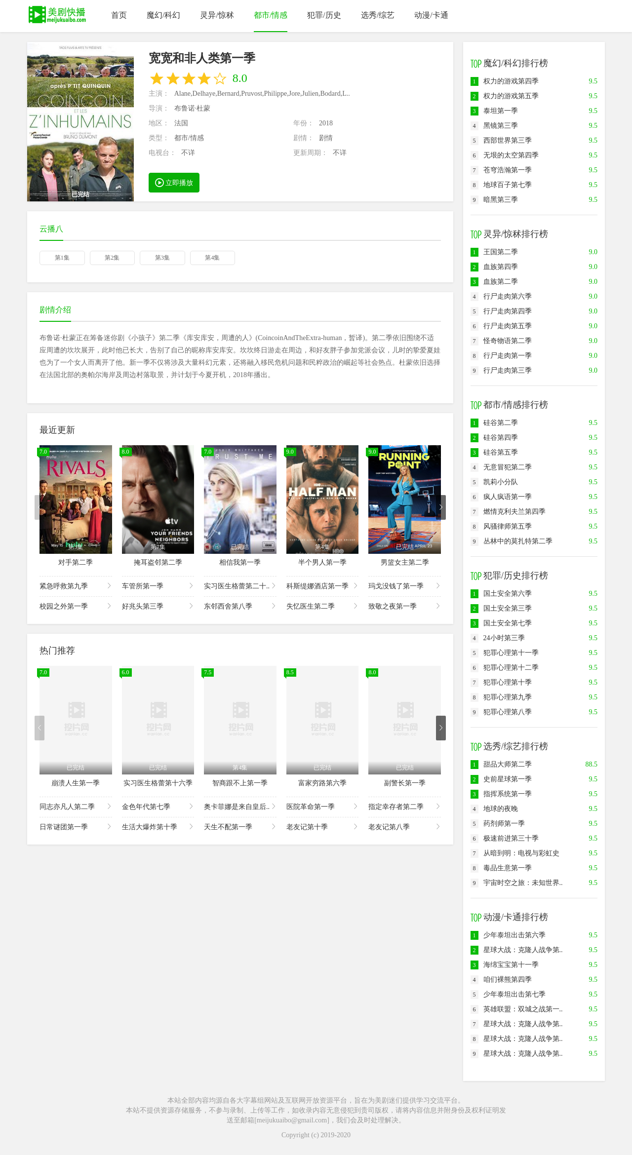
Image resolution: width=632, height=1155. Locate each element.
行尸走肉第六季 (501, 296)
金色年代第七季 (158, 806)
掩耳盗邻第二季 (158, 562)
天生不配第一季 (240, 826)
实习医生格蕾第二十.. (240, 585)
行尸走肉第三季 (501, 370)
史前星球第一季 (501, 779)
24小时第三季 (498, 638)
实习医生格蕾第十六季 (158, 783)
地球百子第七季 (501, 185)
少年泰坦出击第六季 (508, 935)
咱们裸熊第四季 (501, 979)
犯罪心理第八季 (501, 712)
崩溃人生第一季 (75, 783)
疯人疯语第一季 (501, 496)
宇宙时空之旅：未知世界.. (517, 882)
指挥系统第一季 (501, 794)
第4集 (212, 257)
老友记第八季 (404, 826)
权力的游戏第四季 (505, 81)
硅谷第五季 (494, 452)
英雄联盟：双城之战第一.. (517, 1009)
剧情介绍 (55, 310)
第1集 (62, 257)
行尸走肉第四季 (501, 311)
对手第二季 (75, 562)
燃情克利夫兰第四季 (508, 511)
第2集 (112, 257)
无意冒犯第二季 (501, 467)
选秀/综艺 (378, 15)
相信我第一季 (240, 562)
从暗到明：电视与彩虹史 (515, 853)
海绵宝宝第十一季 (505, 964)
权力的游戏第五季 (505, 96)
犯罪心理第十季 (501, 682)
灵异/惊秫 (217, 15)
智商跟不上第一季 (240, 783)
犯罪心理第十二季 (505, 667)
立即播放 (174, 182)
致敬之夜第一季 (404, 606)
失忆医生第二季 (322, 606)
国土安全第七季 (501, 623)
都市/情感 (270, 15)
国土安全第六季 (501, 593)
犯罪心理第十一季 (505, 652)
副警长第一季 (405, 783)
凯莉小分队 (494, 482)
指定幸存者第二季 (404, 806)
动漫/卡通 (431, 15)
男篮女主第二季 (405, 562)
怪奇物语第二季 (501, 341)
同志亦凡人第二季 (76, 806)
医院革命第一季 (322, 806)
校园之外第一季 (76, 606)
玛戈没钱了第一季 (404, 585)
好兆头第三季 (158, 606)
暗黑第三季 (494, 199)
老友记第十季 (322, 826)
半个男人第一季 (322, 562)
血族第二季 (494, 281)
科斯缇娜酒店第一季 (322, 585)
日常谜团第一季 (76, 826)
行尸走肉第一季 (501, 355)
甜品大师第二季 (501, 764)
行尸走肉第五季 (501, 326)
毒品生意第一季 (501, 868)
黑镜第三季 (494, 125)
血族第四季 (494, 266)
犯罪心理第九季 (501, 697)
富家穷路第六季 (322, 783)
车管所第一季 (158, 585)
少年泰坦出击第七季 (508, 994)
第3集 (162, 257)
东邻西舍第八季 (240, 606)
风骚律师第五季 (501, 526)
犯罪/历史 (324, 15)
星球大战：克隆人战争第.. (517, 950)
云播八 (51, 229)
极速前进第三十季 (505, 838)
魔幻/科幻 (163, 15)
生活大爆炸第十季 (158, 826)
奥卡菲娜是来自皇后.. (240, 806)
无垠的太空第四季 (505, 155)
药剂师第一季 (498, 823)
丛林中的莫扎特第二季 (512, 541)
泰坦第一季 (494, 111)
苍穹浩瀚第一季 (501, 170)
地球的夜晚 (494, 808)
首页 (119, 15)
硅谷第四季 (494, 437)
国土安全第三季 (501, 608)
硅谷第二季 (494, 422)
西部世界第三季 (501, 140)
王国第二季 (494, 252)
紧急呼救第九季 (76, 585)
